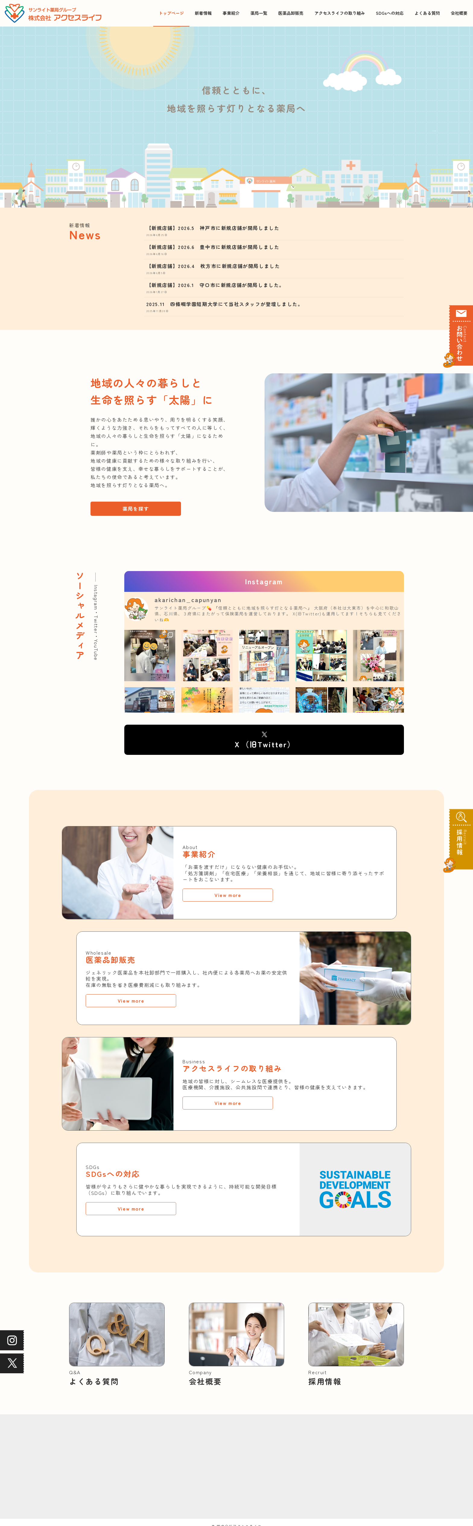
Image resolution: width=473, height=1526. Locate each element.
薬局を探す (135, 509)
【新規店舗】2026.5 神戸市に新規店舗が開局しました (213, 229)
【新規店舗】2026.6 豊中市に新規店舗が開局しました (213, 248)
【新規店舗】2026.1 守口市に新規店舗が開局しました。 (215, 286)
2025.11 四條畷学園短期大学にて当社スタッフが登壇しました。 (224, 305)
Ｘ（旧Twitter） (264, 745)
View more (227, 896)
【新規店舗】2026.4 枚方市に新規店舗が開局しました (213, 267)
